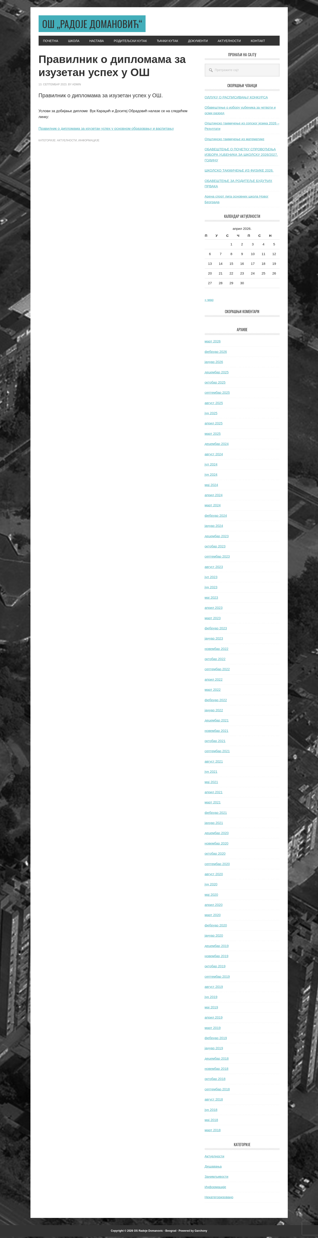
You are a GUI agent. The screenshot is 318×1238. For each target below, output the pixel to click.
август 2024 (214, 455)
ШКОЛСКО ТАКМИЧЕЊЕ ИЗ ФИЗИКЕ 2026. (239, 172)
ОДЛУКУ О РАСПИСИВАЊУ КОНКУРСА (236, 98)
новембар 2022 (216, 650)
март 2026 (213, 342)
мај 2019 (211, 1008)
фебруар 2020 (216, 926)
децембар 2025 (217, 373)
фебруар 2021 (216, 814)
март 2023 (213, 619)
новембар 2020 (216, 845)
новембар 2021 (216, 732)
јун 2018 (211, 1111)
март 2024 (213, 506)
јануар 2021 (214, 824)
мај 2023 (211, 599)
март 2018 (213, 1131)
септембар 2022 (217, 670)
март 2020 (213, 916)
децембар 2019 (217, 947)
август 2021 (214, 763)
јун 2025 (211, 414)
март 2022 (213, 691)
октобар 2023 (215, 547)
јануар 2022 (214, 711)
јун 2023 (211, 588)
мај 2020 (211, 896)
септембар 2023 (217, 558)
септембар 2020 (217, 865)
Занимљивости (216, 1178)
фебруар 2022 (216, 701)
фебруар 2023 (216, 629)
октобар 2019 (215, 967)
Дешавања (213, 1168)
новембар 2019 (216, 957)
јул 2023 (211, 578)
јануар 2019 (214, 1049)
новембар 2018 (216, 1070)
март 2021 (213, 803)
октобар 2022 (215, 660)
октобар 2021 (215, 742)
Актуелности (67, 141)
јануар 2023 (214, 640)
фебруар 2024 (216, 517)
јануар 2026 (214, 363)
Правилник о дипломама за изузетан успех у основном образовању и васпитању (106, 130)
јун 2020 (211, 885)
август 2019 (214, 988)
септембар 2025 (217, 394)
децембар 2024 (217, 445)
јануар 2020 (214, 937)
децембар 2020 (217, 834)
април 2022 (214, 681)
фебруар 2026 (216, 353)
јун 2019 (211, 998)
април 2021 (214, 793)
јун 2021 (211, 773)
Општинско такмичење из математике (235, 140)
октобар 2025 (215, 384)
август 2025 (214, 404)
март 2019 (213, 1029)
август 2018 (214, 1101)
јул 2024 (211, 466)
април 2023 (214, 609)
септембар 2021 (217, 752)
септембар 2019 (217, 978)
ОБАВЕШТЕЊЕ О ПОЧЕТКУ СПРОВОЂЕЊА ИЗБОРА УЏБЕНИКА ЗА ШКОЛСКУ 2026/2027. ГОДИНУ (241, 156)
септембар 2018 (217, 1090)
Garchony (201, 1232)
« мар (209, 301)
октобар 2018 (215, 1080)
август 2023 (214, 568)
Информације (88, 141)
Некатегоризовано (219, 1198)
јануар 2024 (214, 527)
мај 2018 (211, 1121)
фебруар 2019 (216, 1039)
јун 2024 (211, 476)
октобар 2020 (215, 855)
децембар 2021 (217, 722)
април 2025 (214, 424)
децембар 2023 (217, 537)
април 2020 (214, 906)
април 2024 (214, 496)
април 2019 (214, 1019)
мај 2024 (211, 486)
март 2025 (213, 435)
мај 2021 (211, 783)
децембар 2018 (217, 1060)
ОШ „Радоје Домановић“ (97, 24)
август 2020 (214, 875)
